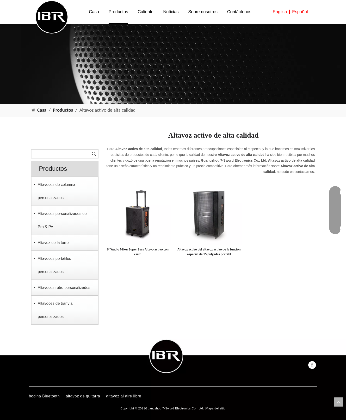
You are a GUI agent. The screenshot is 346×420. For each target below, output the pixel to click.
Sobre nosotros (202, 11)
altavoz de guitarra (83, 396)
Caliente (146, 11)
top (338, 402)
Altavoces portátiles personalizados (54, 265)
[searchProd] (60, 154)
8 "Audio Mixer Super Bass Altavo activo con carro (137, 251)
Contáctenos (239, 11)
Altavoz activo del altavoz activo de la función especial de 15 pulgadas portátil (209, 251)
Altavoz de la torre (53, 243)
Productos (118, 11)
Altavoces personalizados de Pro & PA (62, 220)
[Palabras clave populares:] (94, 154)
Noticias (171, 11)
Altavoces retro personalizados (64, 288)
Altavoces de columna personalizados (56, 191)
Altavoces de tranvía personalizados (55, 310)
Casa (94, 11)
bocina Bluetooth (44, 396)
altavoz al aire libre (123, 396)
